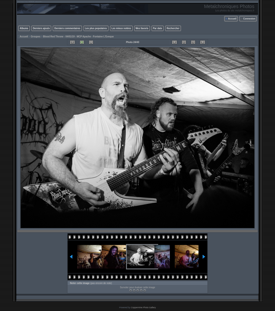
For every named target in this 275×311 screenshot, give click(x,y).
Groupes (35, 36)
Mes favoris (142, 28)
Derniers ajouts (41, 28)
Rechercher (173, 28)
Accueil (232, 18)
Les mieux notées (121, 28)
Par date (157, 28)
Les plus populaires (96, 28)
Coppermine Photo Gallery (143, 307)
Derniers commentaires (67, 28)
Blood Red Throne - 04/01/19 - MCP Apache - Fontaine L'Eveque (78, 36)
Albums (24, 28)
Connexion (249, 18)
